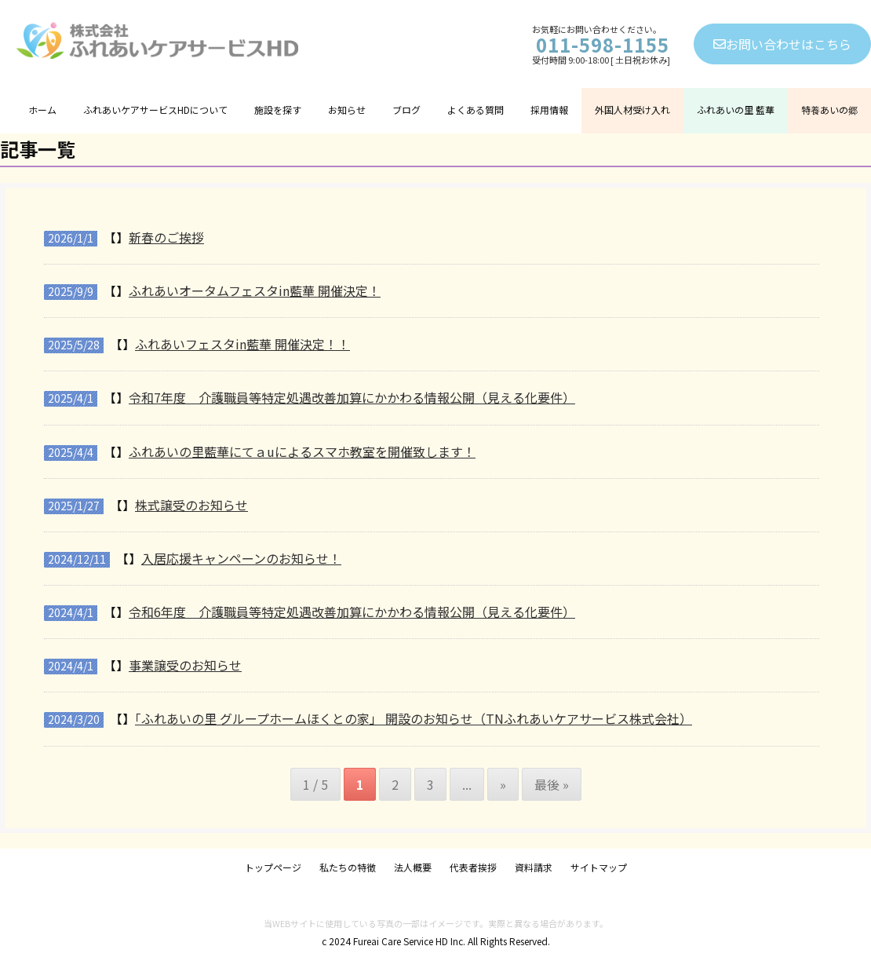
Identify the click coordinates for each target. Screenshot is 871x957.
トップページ (273, 867)
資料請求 (533, 867)
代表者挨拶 (473, 867)
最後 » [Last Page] (551, 784)
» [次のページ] (503, 784)
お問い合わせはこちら (782, 44)
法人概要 (413, 867)
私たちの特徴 (347, 867)
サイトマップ (598, 867)
